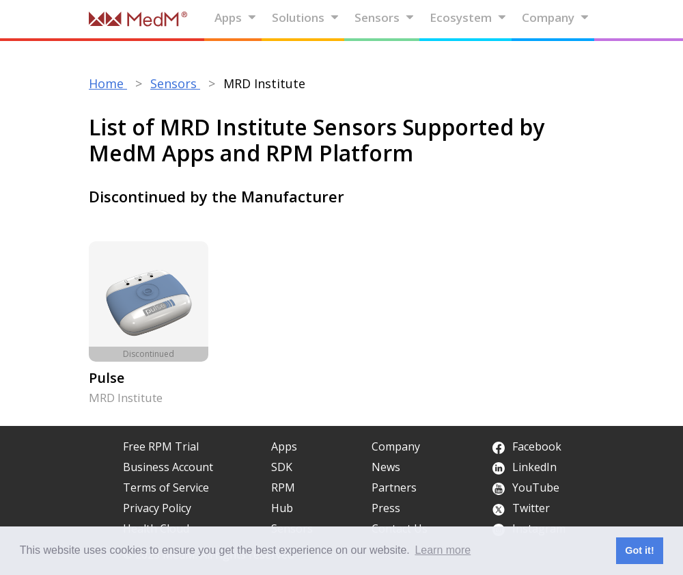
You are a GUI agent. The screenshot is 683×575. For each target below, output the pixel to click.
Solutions (305, 17)
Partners (394, 487)
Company (555, 17)
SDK (281, 466)
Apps (235, 17)
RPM (283, 487)
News (386, 466)
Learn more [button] (443, 550)
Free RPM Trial (161, 446)
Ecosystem (468, 17)
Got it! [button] (639, 550)
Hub (282, 508)
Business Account (168, 466)
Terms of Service (166, 487)
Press (386, 508)
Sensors (384, 17)
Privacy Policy (157, 508)
